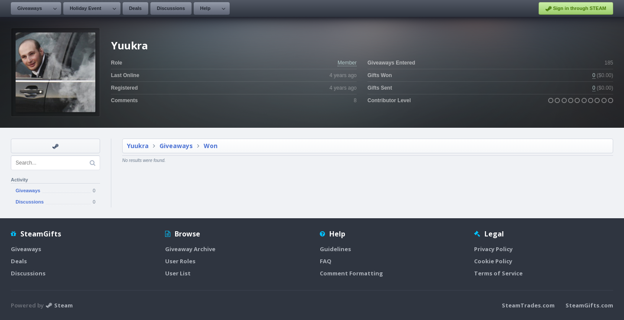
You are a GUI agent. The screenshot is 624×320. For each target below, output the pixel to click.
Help (205, 8)
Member (347, 63)
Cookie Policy (493, 261)
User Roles (180, 261)
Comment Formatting (351, 273)
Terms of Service (498, 273)
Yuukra (138, 146)
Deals (135, 8)
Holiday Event (85, 8)
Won (211, 146)
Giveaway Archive (190, 249)
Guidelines (335, 249)
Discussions (171, 8)
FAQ (326, 261)
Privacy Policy (493, 249)
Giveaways (29, 8)
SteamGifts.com (589, 305)
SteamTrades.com (528, 305)
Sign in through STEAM (576, 9)
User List (178, 273)
